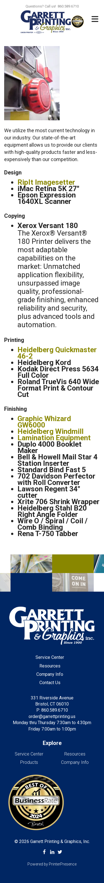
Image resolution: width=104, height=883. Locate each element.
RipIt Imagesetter (46, 182)
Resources (49, 666)
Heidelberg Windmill (50, 431)
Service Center (49, 657)
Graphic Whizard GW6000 (44, 421)
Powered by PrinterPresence (52, 864)
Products (29, 762)
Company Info (49, 674)
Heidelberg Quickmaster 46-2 (57, 353)
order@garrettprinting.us (52, 716)
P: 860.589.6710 (52, 710)
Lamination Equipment (54, 438)
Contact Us (49, 682)
